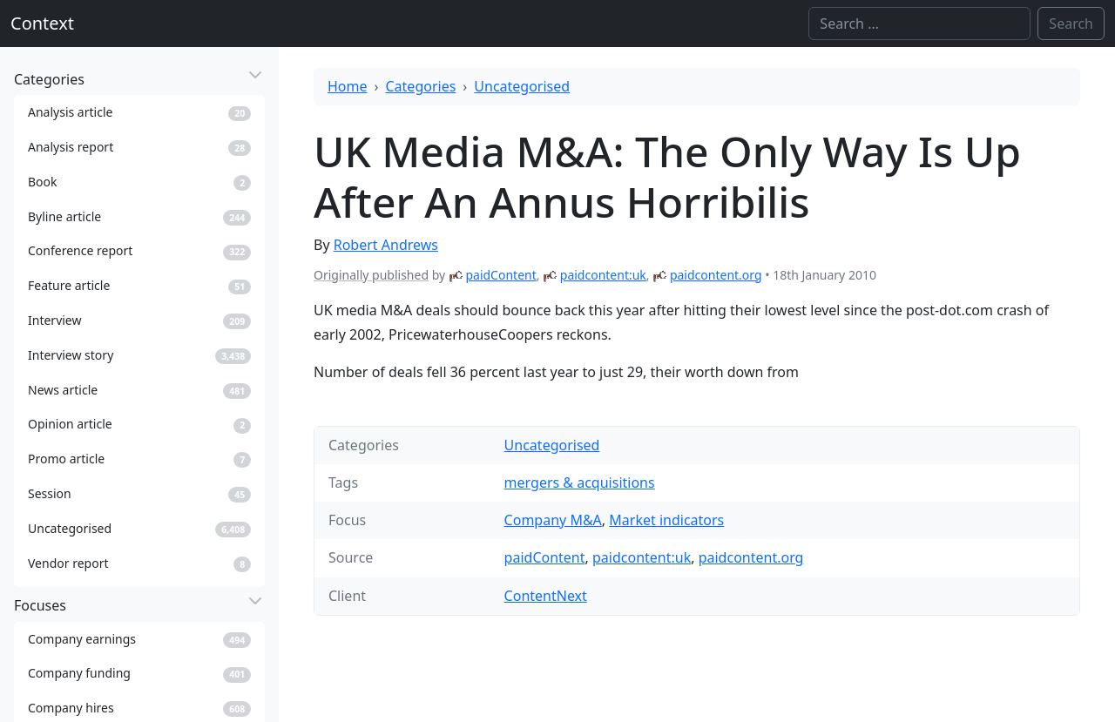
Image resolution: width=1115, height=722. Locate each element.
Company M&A (553, 520)
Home (348, 86)
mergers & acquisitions (579, 482)
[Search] (919, 23)
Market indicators (666, 520)
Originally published (371, 275)
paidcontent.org (716, 275)
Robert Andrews (386, 244)
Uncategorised (522, 86)
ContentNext (545, 595)
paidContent (500, 275)
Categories (421, 86)
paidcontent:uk (603, 275)
